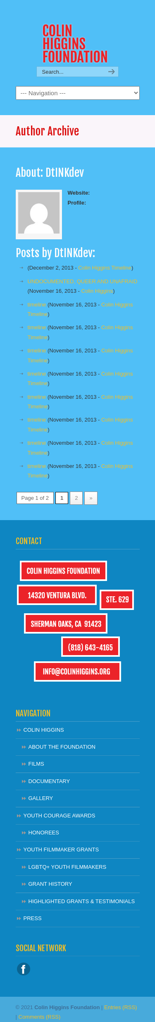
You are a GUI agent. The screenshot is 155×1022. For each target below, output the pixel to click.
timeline (37, 304)
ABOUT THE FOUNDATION (62, 747)
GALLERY (41, 798)
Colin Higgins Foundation (78, 33)
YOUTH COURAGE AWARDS (59, 815)
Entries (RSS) (120, 1007)
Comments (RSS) (40, 1017)
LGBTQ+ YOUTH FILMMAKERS (68, 867)
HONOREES (44, 832)
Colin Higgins (97, 291)
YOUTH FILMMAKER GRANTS (61, 849)
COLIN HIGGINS (44, 730)
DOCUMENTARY (49, 781)
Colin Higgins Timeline (104, 268)
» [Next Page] (90, 498)
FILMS (36, 764)
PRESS (33, 918)
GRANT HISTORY (50, 884)
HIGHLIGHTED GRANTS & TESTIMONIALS (82, 901)
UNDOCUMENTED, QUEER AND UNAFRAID (83, 281)
